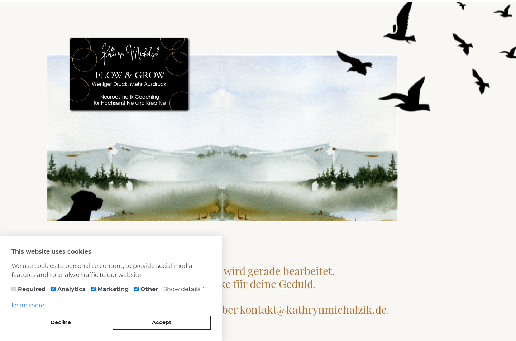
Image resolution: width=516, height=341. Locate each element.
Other (149, 289)
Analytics (71, 289)
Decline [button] (61, 322)
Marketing (113, 289)
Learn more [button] (27, 305)
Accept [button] (161, 322)
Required (32, 289)
